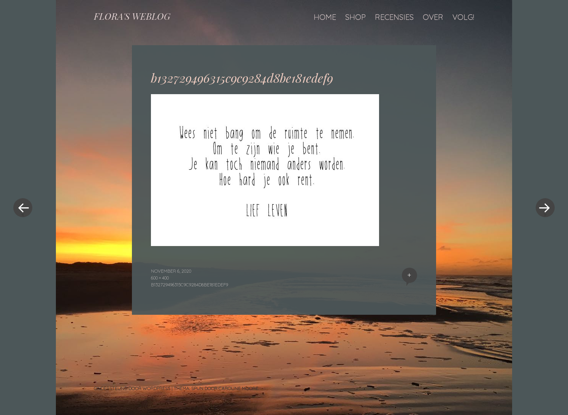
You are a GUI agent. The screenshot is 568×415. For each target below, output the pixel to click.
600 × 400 (160, 278)
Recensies (394, 17)
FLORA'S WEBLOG (132, 16)
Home (325, 17)
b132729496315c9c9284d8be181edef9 (189, 284)
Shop (355, 17)
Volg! (463, 17)
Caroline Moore (238, 388)
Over (433, 17)
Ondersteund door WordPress (132, 388)
